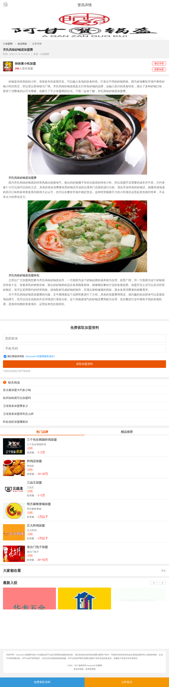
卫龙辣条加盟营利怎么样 (18, 413)
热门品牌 (42, 431)
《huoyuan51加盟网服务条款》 (40, 356)
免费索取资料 (42, 682)
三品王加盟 (34, 482)
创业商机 (22, 43)
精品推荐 (127, 431)
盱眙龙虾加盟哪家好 (15, 421)
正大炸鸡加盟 (36, 525)
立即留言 (126, 682)
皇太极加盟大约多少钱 (17, 390)
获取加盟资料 (84, 363)
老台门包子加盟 (37, 547)
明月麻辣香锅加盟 (39, 504)
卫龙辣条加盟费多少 (15, 405)
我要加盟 (159, 69)
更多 (163, 570)
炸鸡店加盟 (34, 461)
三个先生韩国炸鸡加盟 (42, 439)
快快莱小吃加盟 (25, 63)
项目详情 (159, 63)
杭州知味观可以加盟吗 (17, 397)
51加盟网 (8, 43)
